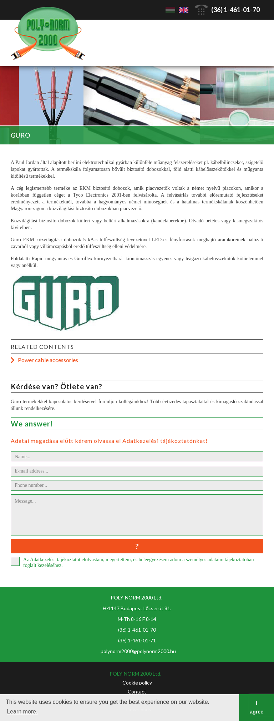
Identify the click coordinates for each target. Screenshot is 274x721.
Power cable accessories (48, 359)
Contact (137, 691)
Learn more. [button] (22, 711)
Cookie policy (137, 683)
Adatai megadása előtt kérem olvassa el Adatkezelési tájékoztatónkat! (109, 440)
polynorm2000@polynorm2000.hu (138, 651)
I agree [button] (256, 707)
